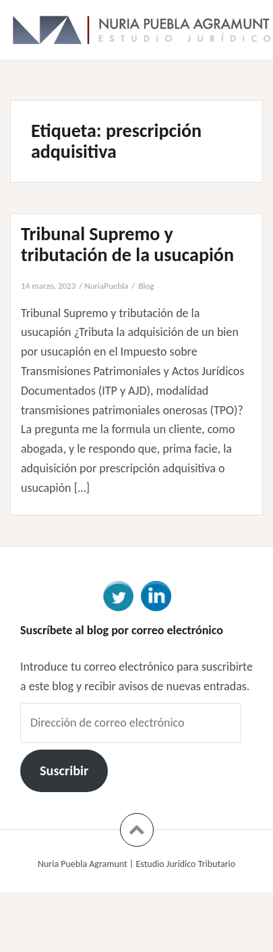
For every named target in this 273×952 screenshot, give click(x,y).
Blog (146, 286)
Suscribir (64, 770)
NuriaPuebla (106, 286)
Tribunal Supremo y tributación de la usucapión (127, 244)
